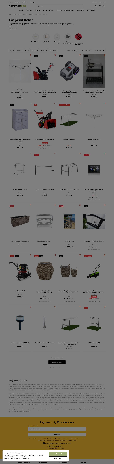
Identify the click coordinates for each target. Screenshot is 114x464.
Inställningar (58, 458)
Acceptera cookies (58, 454)
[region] (36, 455)
